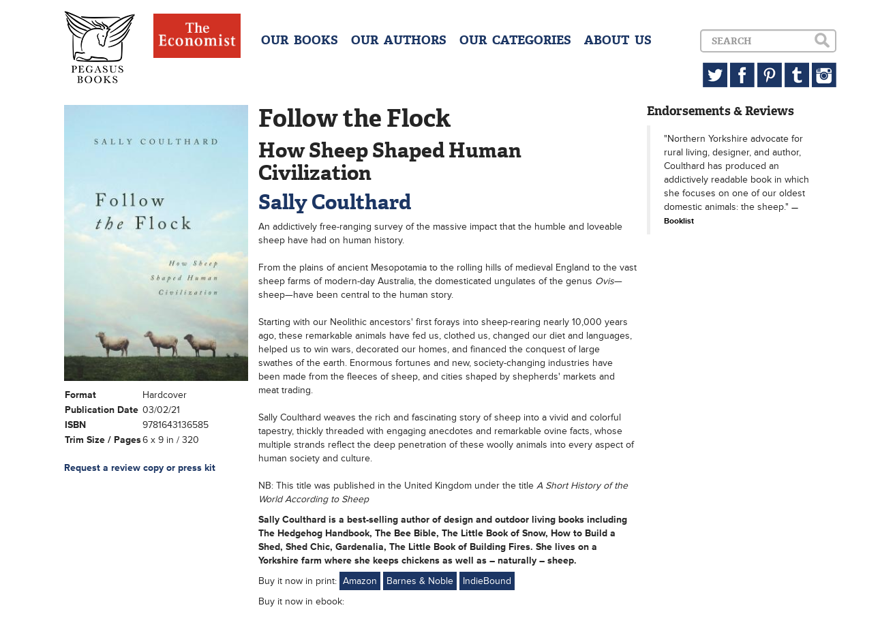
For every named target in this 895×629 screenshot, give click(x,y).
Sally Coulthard (334, 202)
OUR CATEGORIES (515, 40)
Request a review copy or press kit (139, 468)
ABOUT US (618, 40)
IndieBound (487, 581)
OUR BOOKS (299, 40)
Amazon (360, 581)
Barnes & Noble (419, 581)
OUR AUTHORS (398, 40)
